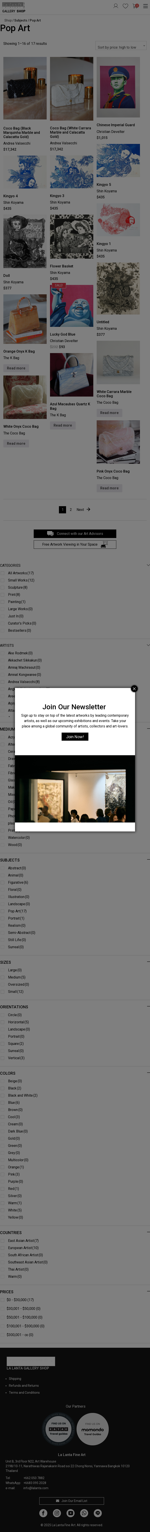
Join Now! (75, 736)
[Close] (134, 688)
